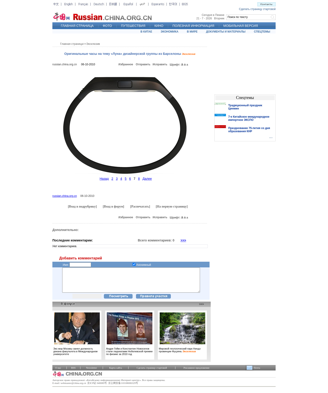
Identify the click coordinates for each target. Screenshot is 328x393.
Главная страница (71, 44)
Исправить (160, 64)
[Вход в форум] (113, 206)
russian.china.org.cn (64, 64)
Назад (104, 178)
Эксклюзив (93, 44)
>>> (183, 240)
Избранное (125, 64)
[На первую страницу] (172, 206)
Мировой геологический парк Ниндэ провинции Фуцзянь (179, 355)
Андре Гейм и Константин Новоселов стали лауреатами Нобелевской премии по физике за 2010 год (129, 356)
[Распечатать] (140, 206)
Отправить (143, 64)
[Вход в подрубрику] (82, 206)
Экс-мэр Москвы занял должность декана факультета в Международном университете (75, 356)
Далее (147, 178)
